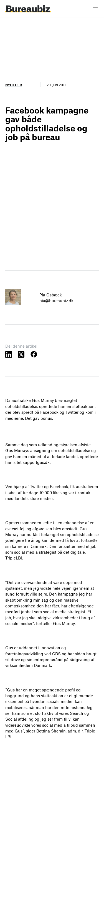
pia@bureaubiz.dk (56, 300)
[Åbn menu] (95, 9)
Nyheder (13, 85)
